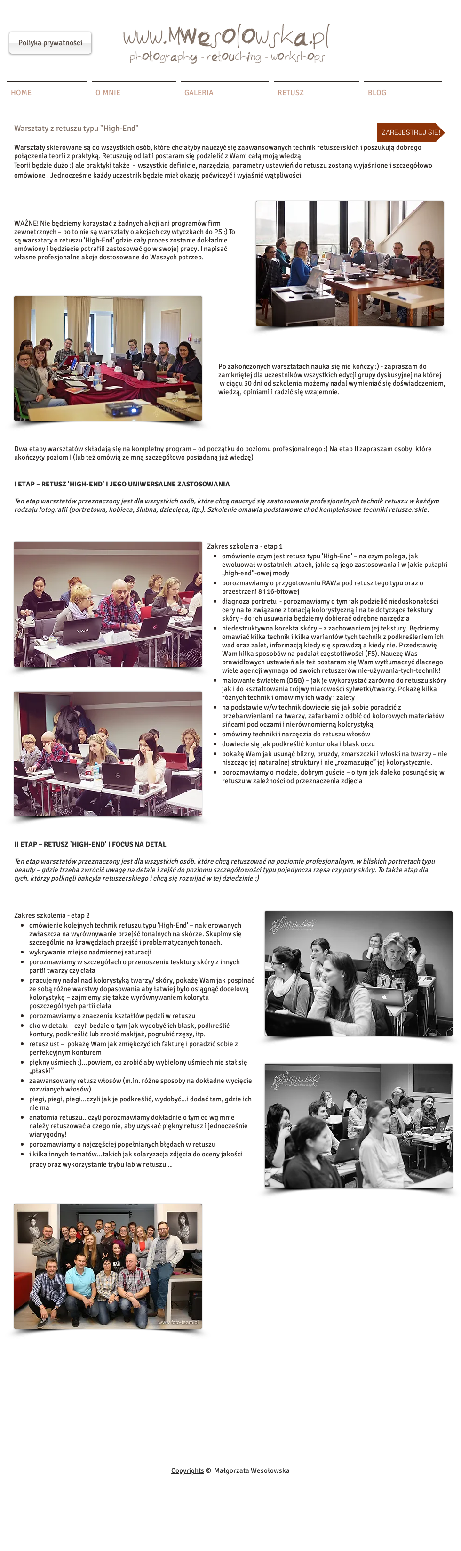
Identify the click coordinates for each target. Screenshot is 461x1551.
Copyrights (187, 1470)
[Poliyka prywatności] (50, 43)
